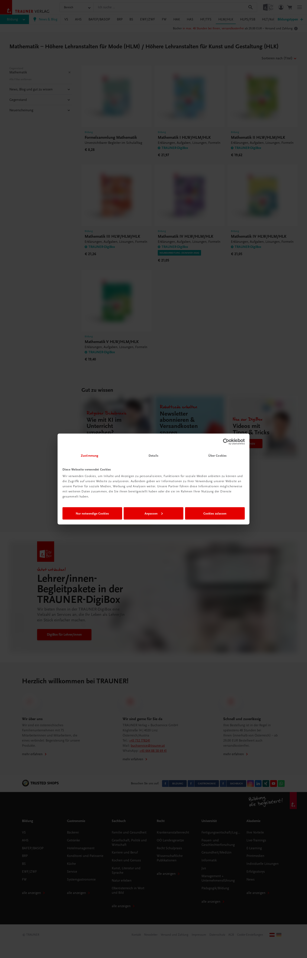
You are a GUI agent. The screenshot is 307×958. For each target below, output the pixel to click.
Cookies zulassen (214, 513)
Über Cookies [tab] (217, 456)
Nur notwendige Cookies (92, 513)
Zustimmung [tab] (89, 456)
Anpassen (154, 513)
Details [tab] (153, 456)
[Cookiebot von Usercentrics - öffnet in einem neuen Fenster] (226, 441)
